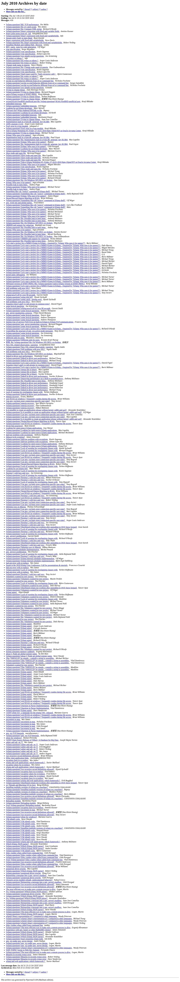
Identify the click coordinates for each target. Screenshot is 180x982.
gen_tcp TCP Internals (15, 733)
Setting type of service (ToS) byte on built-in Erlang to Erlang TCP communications (40, 322)
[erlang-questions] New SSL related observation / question (29, 347)
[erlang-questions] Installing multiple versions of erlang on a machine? (34, 789)
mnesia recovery (13, 397)
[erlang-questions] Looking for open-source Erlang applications (31, 430)
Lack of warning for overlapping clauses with (24, 392)
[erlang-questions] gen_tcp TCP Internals (23, 735)
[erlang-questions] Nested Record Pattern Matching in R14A (30, 421)
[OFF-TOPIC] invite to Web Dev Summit (23, 950)
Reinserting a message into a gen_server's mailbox (26, 875)
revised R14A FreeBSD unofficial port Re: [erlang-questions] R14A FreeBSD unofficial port (43, 101)
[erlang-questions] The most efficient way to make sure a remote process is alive (38, 912)
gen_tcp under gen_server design (19, 941)
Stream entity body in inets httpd (19, 38)
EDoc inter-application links (17, 758)
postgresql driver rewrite (16, 869)
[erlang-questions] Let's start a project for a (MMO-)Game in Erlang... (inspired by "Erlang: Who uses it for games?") (53, 245)
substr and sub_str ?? (14, 742)
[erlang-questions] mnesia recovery (20, 403)
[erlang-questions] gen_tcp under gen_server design (27, 943)
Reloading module (13, 801)
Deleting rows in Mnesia (16, 507)
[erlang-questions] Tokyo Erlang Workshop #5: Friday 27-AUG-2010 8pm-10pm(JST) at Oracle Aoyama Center (51, 162)
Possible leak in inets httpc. (17, 185)
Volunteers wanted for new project (20, 577)
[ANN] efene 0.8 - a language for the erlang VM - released (30, 713)
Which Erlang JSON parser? (17, 844)
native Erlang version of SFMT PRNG (21, 94)
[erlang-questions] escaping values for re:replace (25, 774)
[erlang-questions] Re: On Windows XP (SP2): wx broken (29, 180)
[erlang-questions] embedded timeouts (21, 106)
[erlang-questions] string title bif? (19, 297)
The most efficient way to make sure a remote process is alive (31, 889)
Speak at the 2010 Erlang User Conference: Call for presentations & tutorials (37, 565)
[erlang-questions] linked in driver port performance (27, 358)
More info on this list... (15, 11)
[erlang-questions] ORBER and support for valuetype (27, 239)
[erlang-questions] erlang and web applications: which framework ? (33, 781)
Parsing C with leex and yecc (18, 473)
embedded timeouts (14, 104)
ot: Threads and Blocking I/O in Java (21, 785)
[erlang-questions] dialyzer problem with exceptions (27, 439)
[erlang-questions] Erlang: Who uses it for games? (26, 142)
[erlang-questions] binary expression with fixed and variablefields (32, 36)
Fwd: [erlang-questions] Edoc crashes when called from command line (34, 860)
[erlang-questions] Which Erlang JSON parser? (25, 846)
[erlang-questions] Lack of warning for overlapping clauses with (32, 448)
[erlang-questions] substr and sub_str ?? (22, 745)
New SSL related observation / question (22, 345)
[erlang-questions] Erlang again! (19, 624)
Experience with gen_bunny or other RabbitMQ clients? (28, 930)
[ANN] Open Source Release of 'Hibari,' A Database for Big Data (32, 740)
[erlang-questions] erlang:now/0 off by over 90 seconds (28, 308)
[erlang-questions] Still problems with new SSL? (26, 349)
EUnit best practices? (15, 426)
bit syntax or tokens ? (15, 58)
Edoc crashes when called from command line (24, 853)
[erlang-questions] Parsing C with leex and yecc (25, 477)
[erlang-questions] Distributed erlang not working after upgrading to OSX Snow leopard (41, 527)
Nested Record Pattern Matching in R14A (23, 198)
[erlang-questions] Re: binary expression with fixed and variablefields (34, 43)
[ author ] (44, 9)
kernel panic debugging (15, 275)
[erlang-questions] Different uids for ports (23, 340)
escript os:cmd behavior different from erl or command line (30, 81)
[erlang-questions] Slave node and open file (23, 155)
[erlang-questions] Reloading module (21, 803)
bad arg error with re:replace (17, 563)
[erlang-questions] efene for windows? (21, 817)
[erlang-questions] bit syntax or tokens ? (22, 61)
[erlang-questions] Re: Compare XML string (24, 29)
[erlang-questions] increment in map (21, 722)
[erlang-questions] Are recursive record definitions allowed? (30, 769)
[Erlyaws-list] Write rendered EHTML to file (24, 110)
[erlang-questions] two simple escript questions (25, 56)
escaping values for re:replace (18, 765)
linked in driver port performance (19, 356)
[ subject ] (36, 9)
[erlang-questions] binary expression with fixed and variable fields (33, 31)
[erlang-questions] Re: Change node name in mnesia (27, 67)
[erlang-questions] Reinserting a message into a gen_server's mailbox (34, 882)
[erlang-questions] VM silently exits (20, 821)
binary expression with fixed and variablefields (25, 40)
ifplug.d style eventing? (15, 437)
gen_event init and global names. (19, 203)
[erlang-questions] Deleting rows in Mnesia (23, 547)
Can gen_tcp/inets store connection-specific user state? (28, 401)
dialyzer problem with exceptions (19, 435)
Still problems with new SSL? (18, 288)
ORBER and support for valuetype (20, 225)
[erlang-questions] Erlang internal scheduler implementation (30, 559)
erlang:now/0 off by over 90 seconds (21, 295)
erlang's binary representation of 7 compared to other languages (31, 916)
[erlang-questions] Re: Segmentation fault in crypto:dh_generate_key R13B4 (37, 140)
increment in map (13, 719)
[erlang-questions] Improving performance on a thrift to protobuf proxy (35, 379)
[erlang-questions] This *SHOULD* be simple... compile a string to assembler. (38, 661)
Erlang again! (11, 592)
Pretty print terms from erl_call (18, 33)
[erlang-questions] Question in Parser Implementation (28, 706)
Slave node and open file (16, 153)
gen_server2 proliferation (16, 536)
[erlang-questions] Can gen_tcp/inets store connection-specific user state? (35, 415)
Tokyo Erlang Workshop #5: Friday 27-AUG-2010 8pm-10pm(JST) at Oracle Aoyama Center (44, 131)
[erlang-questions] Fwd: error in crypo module (25, 128)
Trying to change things (16, 90)
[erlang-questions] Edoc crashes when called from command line (32, 855)
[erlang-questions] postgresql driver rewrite (23, 873)
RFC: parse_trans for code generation (21, 47)
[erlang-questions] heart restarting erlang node (25, 939)
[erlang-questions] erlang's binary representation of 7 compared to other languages (39, 919)
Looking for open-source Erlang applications (24, 428)
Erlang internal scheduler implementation (23, 549)
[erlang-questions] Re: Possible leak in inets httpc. (26, 218)
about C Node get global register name (21, 654)
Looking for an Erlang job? (17, 469)
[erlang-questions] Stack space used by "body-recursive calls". (31, 74)
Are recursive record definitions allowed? (23, 756)
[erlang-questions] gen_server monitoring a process (27, 324)
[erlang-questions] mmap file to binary (21, 369)
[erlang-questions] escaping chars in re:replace (25, 771)
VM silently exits (13, 819)
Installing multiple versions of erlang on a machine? (27, 787)
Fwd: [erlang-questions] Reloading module (23, 805)
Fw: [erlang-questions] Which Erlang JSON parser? (27, 891)
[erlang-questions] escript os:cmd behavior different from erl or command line (37, 83)
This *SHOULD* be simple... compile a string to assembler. (30, 658)
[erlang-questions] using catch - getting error (24, 299)
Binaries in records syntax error (19, 955)
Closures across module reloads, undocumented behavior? (29, 880)
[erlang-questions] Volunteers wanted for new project (27, 579)
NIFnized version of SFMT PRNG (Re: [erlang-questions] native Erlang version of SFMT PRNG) (45, 284)
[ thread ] (27, 9)
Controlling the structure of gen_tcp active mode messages (29, 331)
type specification (13, 49)
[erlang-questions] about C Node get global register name (29, 656)
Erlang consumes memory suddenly (20, 651)
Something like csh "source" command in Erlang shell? (28, 191)
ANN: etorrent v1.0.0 (15, 124)
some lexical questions (15, 306)
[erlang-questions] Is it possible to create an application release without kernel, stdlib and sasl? (44, 412)
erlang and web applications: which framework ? (26, 763)
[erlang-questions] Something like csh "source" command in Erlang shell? (36, 194)
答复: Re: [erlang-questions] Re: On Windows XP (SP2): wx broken (33, 342)
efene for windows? (14, 738)
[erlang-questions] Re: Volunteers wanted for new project (29, 608)
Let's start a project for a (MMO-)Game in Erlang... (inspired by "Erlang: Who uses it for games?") (46, 243)
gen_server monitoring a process (19, 313)
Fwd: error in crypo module (17, 126)
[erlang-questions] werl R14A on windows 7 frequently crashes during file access (39, 423)
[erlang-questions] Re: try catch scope (21, 27)
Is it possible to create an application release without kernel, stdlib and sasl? (36, 410)
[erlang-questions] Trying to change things (23, 92)
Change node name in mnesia (18, 65)
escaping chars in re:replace (17, 760)
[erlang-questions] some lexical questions (23, 311)
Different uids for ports (15, 338)
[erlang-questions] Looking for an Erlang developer (27, 113)
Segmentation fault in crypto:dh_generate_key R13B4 (28, 122)
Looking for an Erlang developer (19, 108)
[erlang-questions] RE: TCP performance (22, 25)
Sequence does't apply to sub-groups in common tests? (28, 304)
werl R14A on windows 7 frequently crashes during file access (31, 399)
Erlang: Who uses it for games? (19, 135)
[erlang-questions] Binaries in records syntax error (26, 957)
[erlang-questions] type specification (21, 51)
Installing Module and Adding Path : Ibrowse (24, 45)
